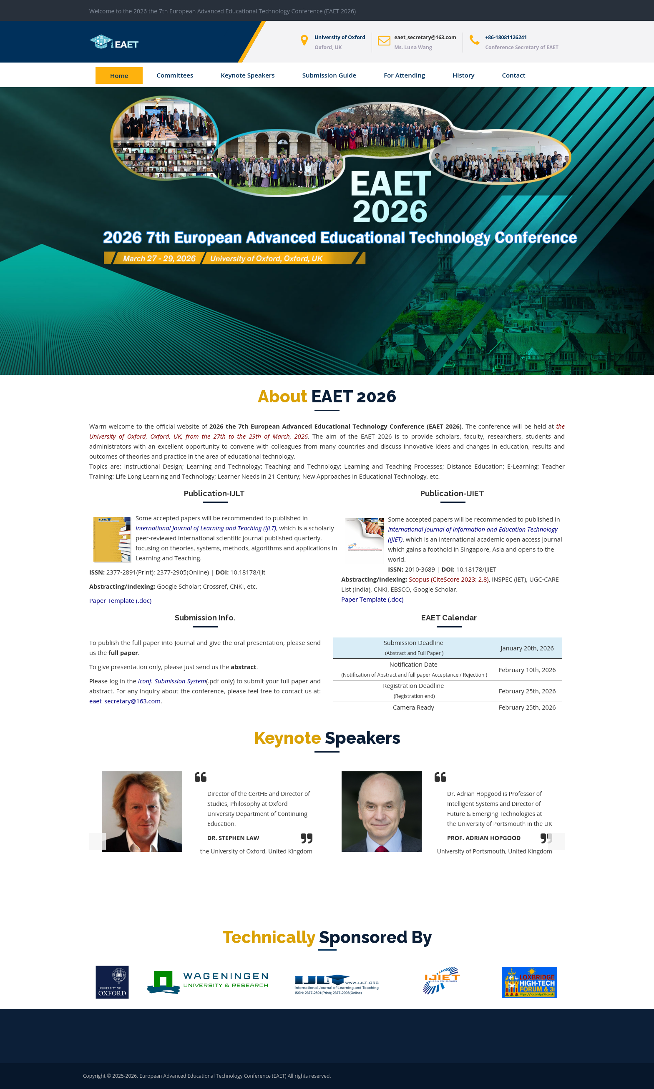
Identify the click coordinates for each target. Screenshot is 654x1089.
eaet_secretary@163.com (425, 37)
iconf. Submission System (172, 681)
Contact (513, 75)
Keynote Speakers (247, 75)
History (463, 75)
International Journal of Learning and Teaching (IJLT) (206, 528)
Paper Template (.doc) (120, 600)
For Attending (404, 75)
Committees (174, 75)
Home (119, 75)
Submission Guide (329, 75)
